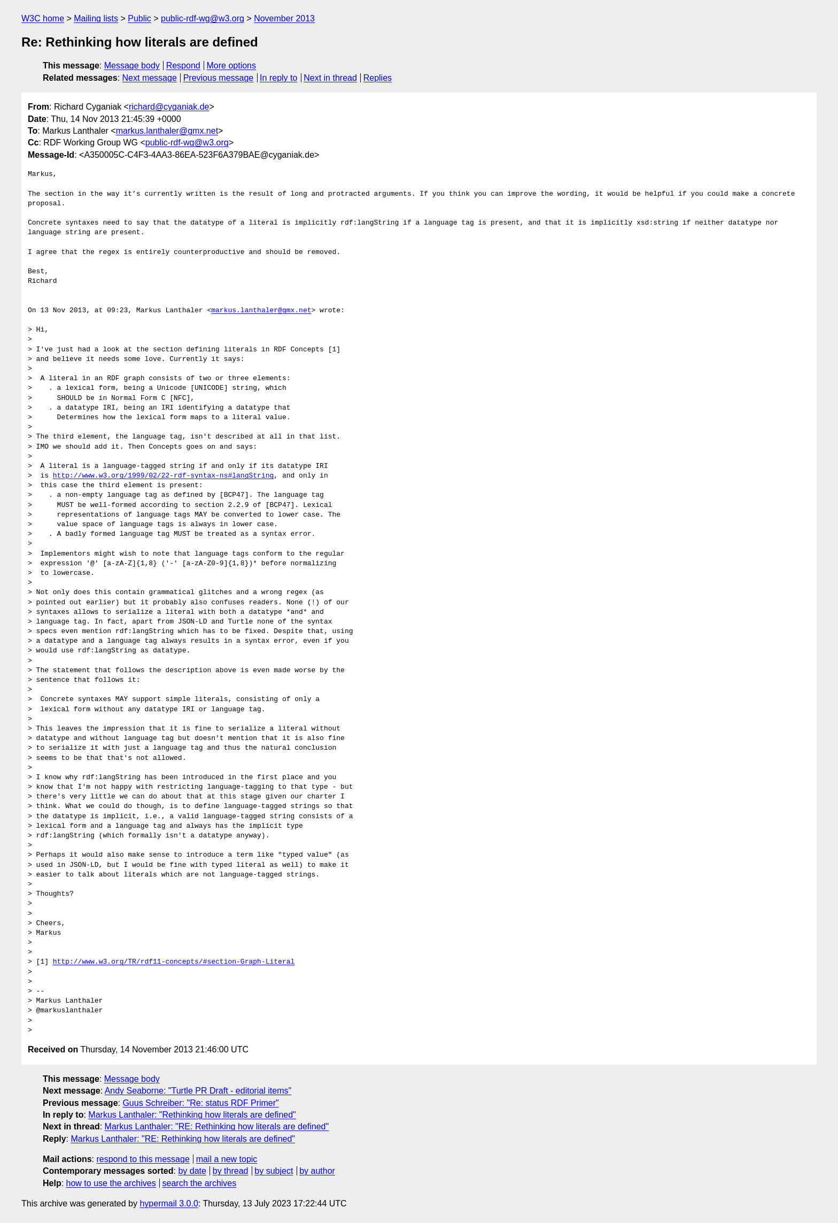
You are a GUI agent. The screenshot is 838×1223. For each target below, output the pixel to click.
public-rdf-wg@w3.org (202, 18)
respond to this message (142, 1159)
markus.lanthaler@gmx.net (167, 130)
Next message (149, 77)
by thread (231, 1170)
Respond (183, 65)
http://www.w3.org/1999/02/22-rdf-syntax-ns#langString (163, 476)
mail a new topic (227, 1159)
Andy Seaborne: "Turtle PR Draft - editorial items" (198, 1090)
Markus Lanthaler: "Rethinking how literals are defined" (192, 1114)
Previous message (218, 77)
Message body (132, 65)
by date (192, 1170)
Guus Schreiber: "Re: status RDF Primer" (200, 1102)
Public (139, 18)
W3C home (42, 18)
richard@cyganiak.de (169, 106)
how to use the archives (111, 1183)
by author (317, 1170)
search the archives (199, 1183)
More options (232, 65)
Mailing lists (96, 18)
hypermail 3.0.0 (168, 1203)
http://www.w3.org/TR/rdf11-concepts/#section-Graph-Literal (173, 962)
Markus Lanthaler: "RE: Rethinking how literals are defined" (217, 1126)
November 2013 (284, 18)
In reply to (278, 77)
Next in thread (330, 77)
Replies (377, 77)
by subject (273, 1170)
